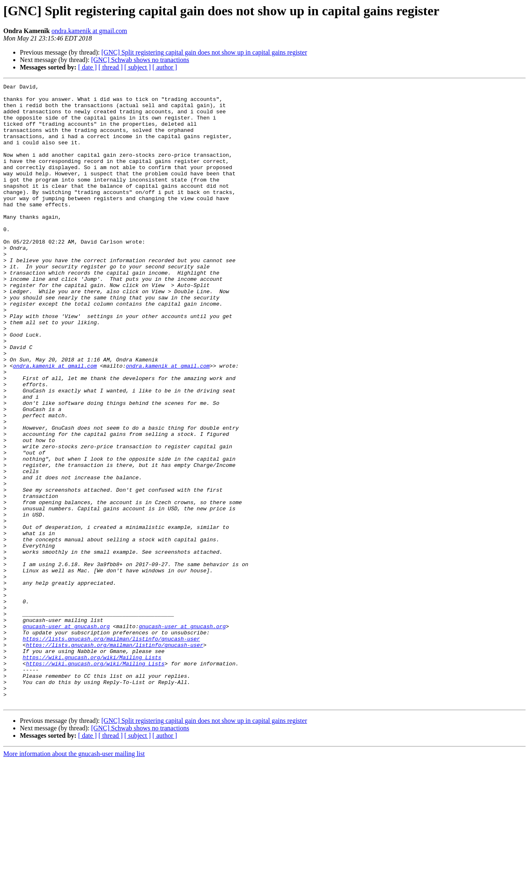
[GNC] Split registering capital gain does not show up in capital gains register (204, 52)
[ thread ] (110, 67)
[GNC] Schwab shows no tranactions (140, 59)
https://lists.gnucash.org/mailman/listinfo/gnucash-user (111, 750)
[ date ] (87, 67)
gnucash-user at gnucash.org (66, 735)
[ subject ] (137, 67)
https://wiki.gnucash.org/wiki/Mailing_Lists (92, 772)
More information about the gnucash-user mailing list (74, 877)
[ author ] (165, 67)
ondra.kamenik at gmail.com (89, 30)
